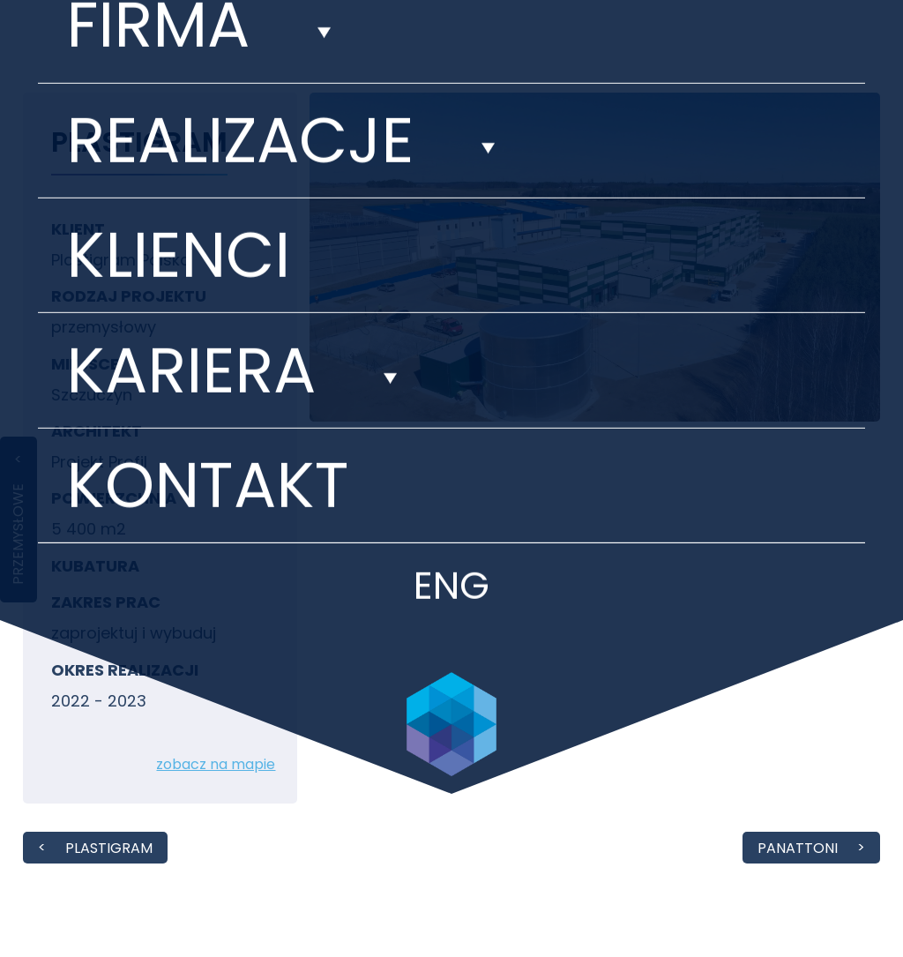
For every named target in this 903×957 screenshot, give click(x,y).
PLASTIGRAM (109, 848)
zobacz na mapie (215, 764)
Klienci (178, 149)
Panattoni (797, 848)
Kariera (191, 265)
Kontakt (207, 379)
